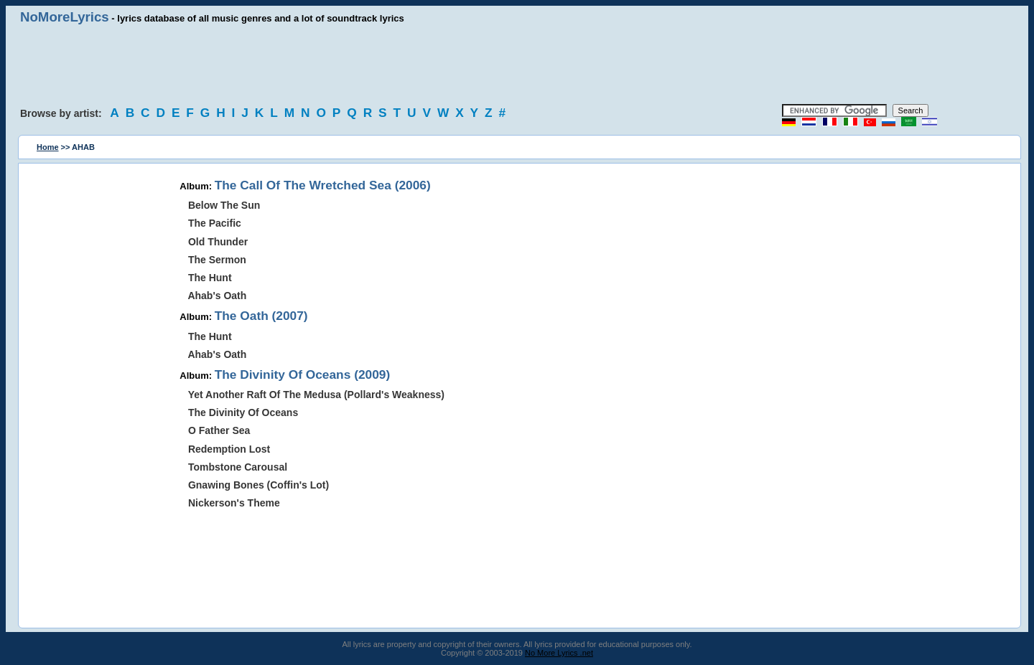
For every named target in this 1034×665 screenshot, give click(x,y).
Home (48, 147)
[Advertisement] (517, 64)
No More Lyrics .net (559, 653)
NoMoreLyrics (64, 16)
